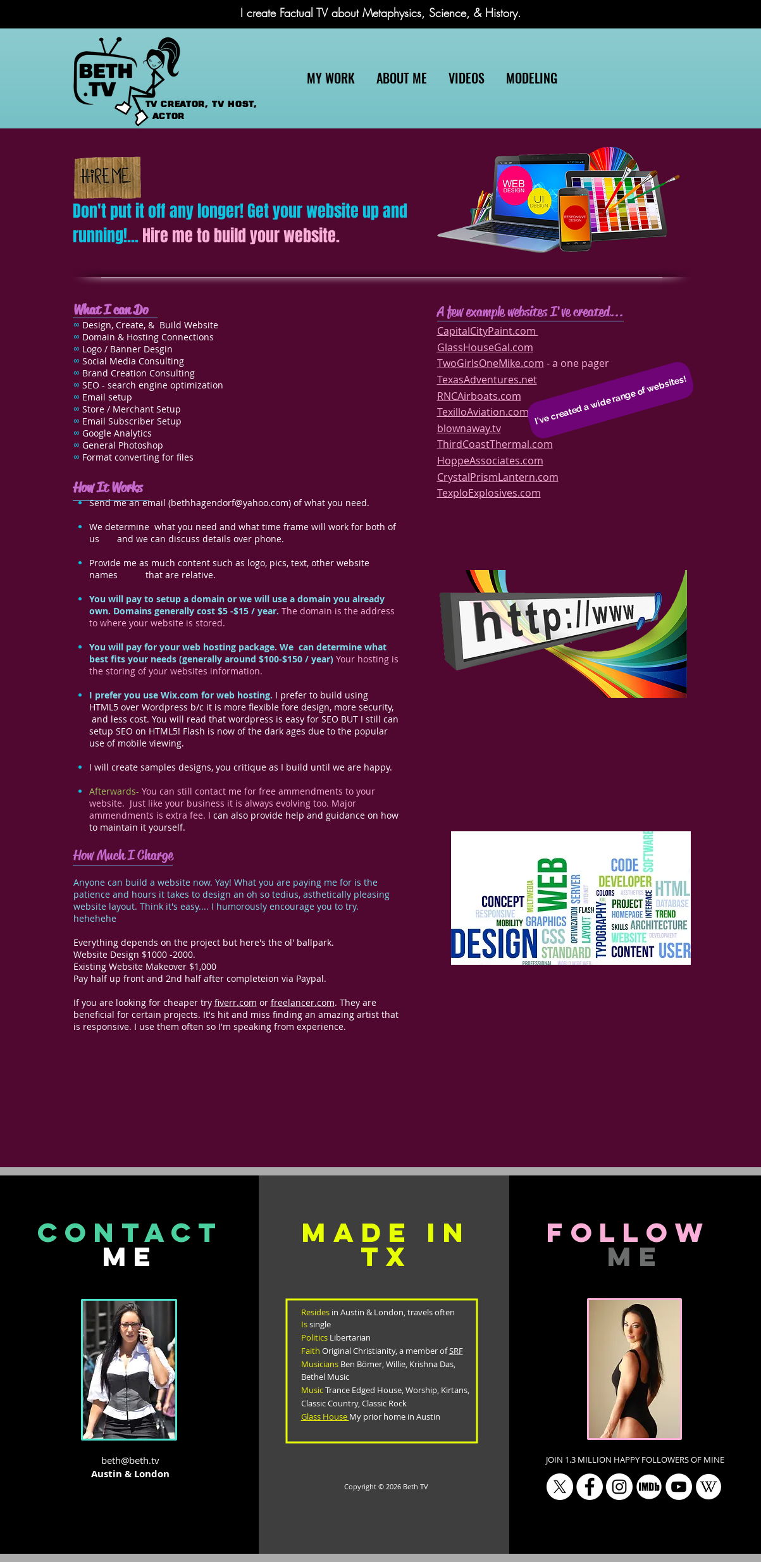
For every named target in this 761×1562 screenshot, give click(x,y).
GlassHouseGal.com (485, 347)
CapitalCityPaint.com (487, 331)
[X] (560, 1486)
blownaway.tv (469, 428)
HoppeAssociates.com (490, 461)
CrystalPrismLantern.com (498, 477)
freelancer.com (303, 1002)
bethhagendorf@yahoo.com (229, 503)
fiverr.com (235, 1002)
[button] (610, 400)
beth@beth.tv (130, 1460)
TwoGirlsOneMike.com (490, 363)
